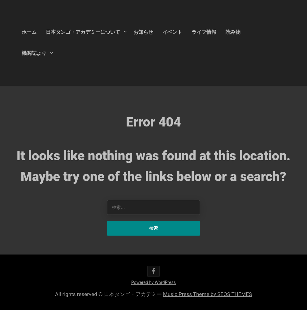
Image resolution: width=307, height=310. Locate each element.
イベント (172, 32)
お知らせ (143, 32)
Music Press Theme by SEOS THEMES (207, 294)
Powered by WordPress (153, 282)
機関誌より (34, 53)
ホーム (29, 32)
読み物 (233, 32)
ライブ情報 (204, 32)
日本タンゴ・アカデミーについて (83, 32)
